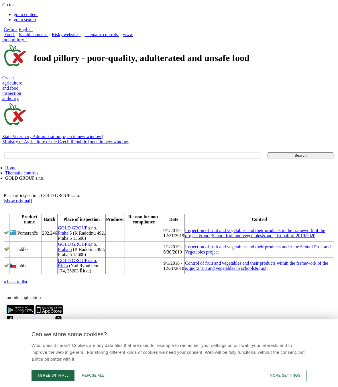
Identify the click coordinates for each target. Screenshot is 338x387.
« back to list (15, 281)
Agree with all (53, 376)
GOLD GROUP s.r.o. (77, 227)
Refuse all (93, 376)
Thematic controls (21, 172)
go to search (25, 19)
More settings (285, 376)
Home (10, 167)
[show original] (18, 200)
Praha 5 (65, 233)
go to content (26, 14)
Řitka (63, 265)
